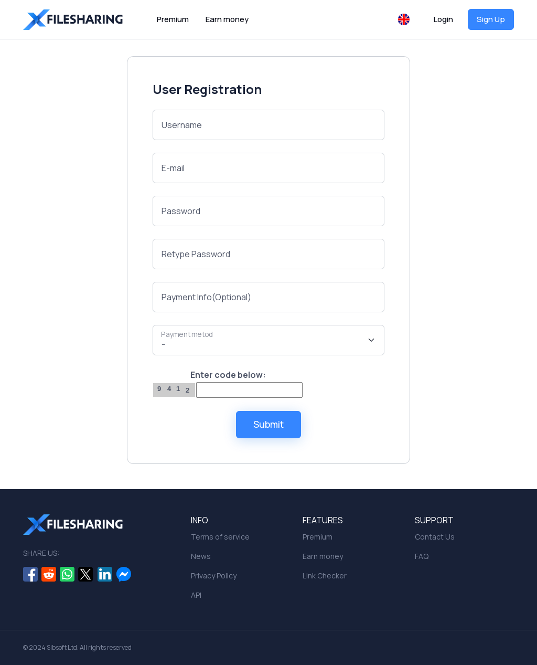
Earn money (227, 19)
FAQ (421, 556)
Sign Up (491, 19)
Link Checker (325, 575)
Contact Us (435, 537)
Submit (268, 424)
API (196, 595)
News (201, 556)
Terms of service (220, 537)
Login (443, 19)
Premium (173, 19)
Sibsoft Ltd (62, 647)
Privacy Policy (214, 575)
